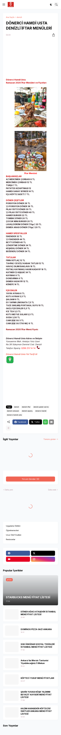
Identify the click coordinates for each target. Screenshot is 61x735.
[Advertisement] (30, 57)
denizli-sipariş (27, 411)
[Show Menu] (4, 4)
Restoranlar (10, 539)
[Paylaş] (53, 35)
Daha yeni (9, 490)
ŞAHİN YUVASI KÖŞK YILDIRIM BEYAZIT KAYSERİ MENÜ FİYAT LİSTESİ (36, 694)
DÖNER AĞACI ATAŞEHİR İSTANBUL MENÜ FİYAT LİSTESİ (38, 613)
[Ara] (56, 4)
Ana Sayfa (10, 17)
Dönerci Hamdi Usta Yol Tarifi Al (21, 354)
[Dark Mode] (51, 4)
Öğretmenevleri (12, 530)
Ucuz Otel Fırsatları (13, 535)
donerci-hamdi (40, 411)
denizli (19, 17)
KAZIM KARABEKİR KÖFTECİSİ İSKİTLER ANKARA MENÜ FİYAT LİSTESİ (36, 711)
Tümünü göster (49, 439)
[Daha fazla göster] (8, 427)
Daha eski (52, 490)
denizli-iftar (26, 407)
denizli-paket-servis (41, 407)
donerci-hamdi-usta (14, 415)
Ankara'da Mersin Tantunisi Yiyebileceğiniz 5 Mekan (34, 661)
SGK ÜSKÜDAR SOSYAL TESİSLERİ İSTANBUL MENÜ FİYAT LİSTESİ (38, 645)
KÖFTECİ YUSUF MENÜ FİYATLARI (37, 678)
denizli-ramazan (13, 411)
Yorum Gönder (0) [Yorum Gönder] (30, 479)
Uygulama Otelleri (13, 526)
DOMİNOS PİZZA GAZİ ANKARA (36, 629)
